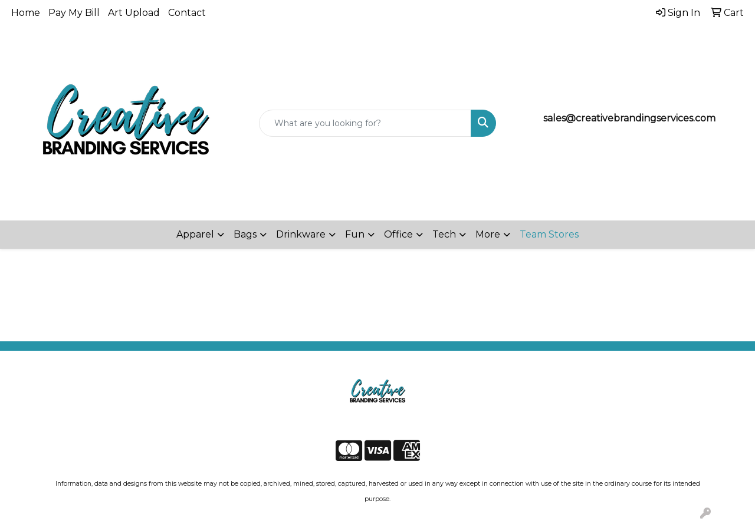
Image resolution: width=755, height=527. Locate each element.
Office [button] (398, 234)
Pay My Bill (74, 12)
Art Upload (134, 12)
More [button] (487, 234)
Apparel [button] (195, 234)
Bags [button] (245, 234)
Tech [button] (444, 234)
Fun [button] (355, 234)
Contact (187, 12)
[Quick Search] (365, 123)
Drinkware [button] (301, 234)
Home (25, 12)
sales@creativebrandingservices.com (629, 118)
